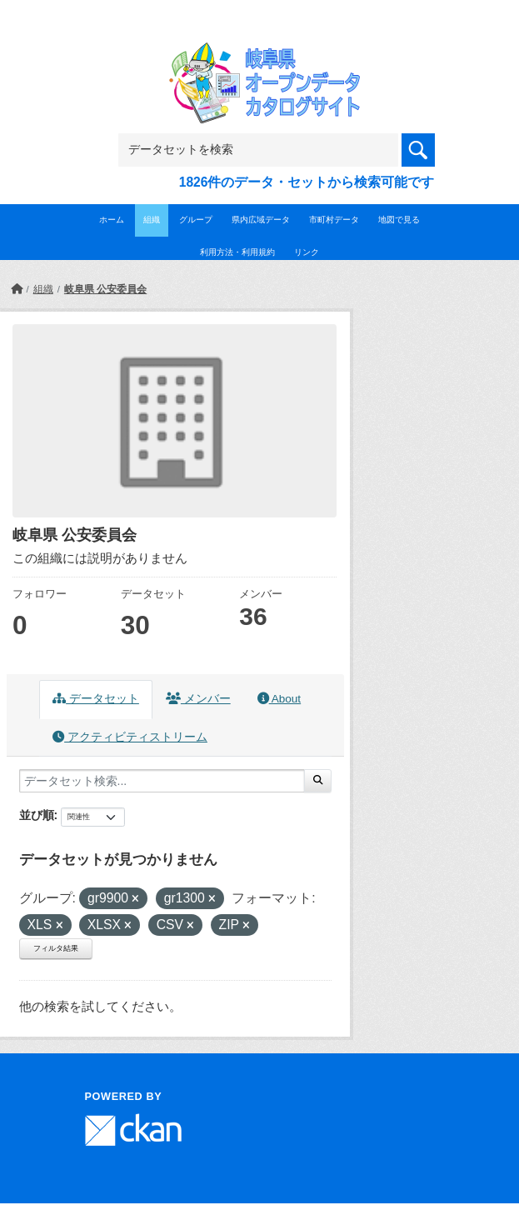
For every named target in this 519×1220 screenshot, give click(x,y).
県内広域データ (261, 219)
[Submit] (318, 780)
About (279, 698)
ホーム (111, 219)
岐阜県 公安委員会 (105, 289)
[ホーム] (16, 289)
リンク (306, 252)
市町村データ (334, 219)
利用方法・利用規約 (237, 252)
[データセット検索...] (162, 780)
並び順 (36, 815)
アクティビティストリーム (129, 737)
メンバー (198, 698)
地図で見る (399, 219)
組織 (151, 219)
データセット (95, 698)
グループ (195, 219)
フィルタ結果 (55, 948)
